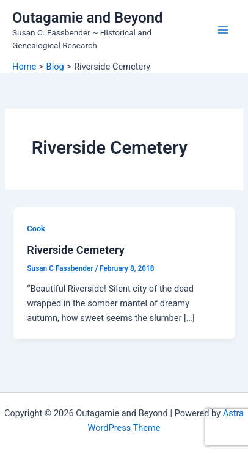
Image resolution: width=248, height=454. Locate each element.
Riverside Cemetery (75, 249)
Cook (36, 228)
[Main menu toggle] (223, 30)
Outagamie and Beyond (87, 17)
